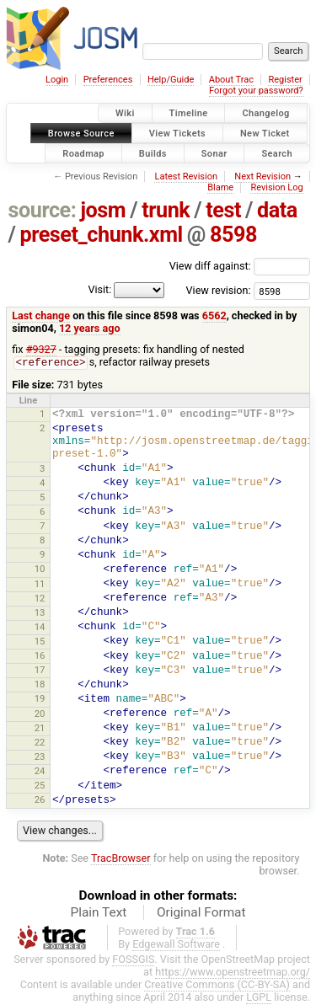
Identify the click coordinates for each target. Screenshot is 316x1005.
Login (57, 79)
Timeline (188, 113)
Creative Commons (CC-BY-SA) (217, 985)
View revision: (218, 290)
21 (40, 729)
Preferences (108, 79)
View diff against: (239, 265)
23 (40, 757)
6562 (214, 315)
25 (40, 786)
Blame (220, 187)
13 (40, 613)
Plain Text (98, 913)
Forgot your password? (256, 90)
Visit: (99, 289)
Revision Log (276, 187)
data (277, 210)
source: (42, 210)
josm (103, 210)
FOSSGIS (133, 960)
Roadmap (83, 152)
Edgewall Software (176, 944)
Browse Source (81, 132)
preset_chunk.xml (100, 234)
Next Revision (262, 176)
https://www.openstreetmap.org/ (232, 972)
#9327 (41, 349)
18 (40, 685)
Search (276, 152)
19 (40, 699)
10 (40, 569)
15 (40, 642)
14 (40, 627)
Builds (153, 152)
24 (40, 772)
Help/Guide (170, 79)
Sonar (214, 152)
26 (40, 800)
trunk (166, 210)
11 (40, 585)
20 (40, 714)
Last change (41, 315)
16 (40, 656)
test (223, 210)
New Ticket (265, 132)
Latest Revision (185, 176)
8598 (233, 234)
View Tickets (177, 132)
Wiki (125, 113)
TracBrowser (121, 859)
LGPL (258, 998)
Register (285, 79)
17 (40, 670)
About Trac (231, 79)
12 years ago (90, 328)
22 (40, 743)
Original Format (201, 913)
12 (40, 599)
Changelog (265, 113)
